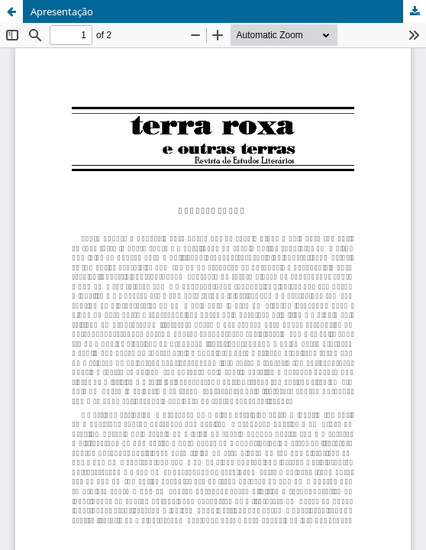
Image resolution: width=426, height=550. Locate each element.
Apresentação (62, 11)
